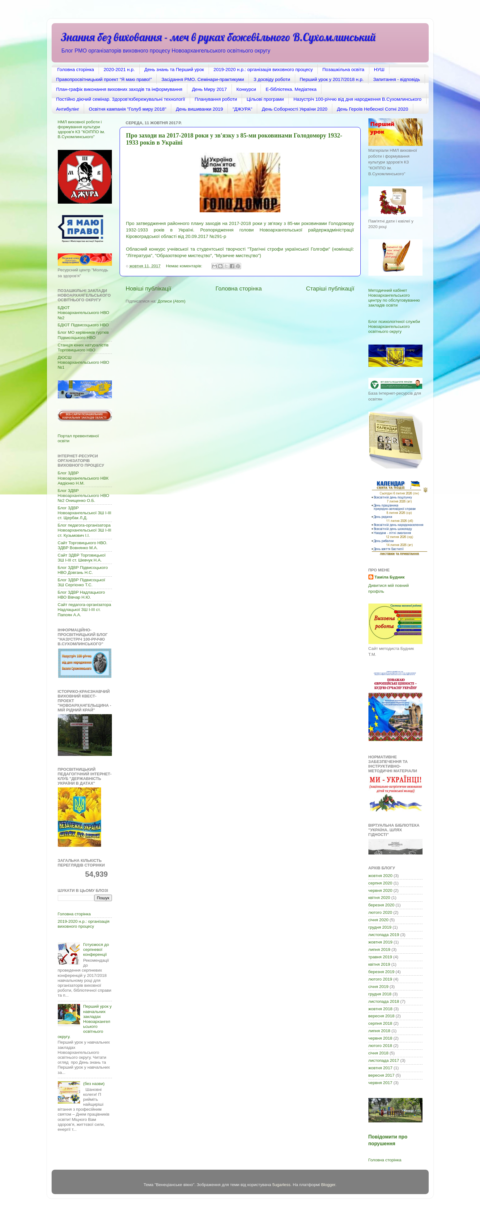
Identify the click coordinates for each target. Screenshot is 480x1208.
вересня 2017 (381, 1075)
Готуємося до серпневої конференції (96, 949)
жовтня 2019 (380, 942)
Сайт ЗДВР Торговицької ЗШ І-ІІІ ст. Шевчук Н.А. (82, 557)
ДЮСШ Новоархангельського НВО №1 (83, 362)
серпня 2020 (380, 883)
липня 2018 (379, 1030)
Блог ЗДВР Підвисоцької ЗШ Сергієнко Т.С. (81, 582)
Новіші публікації (149, 288)
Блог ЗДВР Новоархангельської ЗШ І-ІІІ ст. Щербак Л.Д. (84, 513)
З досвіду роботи (271, 79)
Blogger (328, 1184)
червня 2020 (380, 890)
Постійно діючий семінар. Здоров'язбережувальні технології (120, 99)
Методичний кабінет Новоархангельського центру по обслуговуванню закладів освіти (394, 298)
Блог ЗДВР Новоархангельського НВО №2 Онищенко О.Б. (83, 495)
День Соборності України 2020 (294, 109)
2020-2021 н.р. (119, 69)
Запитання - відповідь (396, 79)
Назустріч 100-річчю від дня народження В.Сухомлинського (357, 99)
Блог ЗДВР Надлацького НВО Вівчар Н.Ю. (81, 595)
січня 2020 (378, 920)
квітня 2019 (379, 964)
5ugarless (281, 1184)
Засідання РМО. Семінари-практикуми (202, 79)
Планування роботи (216, 99)
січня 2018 (378, 1053)
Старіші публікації (330, 288)
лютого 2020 (380, 912)
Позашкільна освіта (343, 69)
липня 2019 (379, 949)
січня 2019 (378, 986)
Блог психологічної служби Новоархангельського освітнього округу (394, 326)
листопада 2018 (383, 1001)
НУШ (379, 69)
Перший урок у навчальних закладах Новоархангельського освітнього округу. (85, 1021)
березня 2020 (381, 905)
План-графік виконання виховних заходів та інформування (119, 89)
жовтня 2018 (380, 1009)
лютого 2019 (380, 979)
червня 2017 (380, 1082)
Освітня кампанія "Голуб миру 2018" (127, 109)
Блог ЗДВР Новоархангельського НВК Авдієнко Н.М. (83, 478)
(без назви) (93, 1083)
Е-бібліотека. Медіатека (290, 89)
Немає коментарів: (184, 266)
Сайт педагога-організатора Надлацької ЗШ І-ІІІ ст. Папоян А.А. (84, 609)
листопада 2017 (383, 1060)
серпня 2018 (380, 1023)
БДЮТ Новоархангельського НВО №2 (83, 312)
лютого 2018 (380, 1045)
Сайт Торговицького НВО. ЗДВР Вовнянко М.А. (83, 545)
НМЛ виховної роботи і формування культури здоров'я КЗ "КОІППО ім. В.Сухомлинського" (81, 129)
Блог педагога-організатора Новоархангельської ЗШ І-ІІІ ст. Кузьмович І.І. (84, 530)
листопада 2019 (383, 934)
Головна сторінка (75, 69)
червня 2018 (380, 1038)
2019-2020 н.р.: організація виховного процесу (263, 69)
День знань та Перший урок (174, 69)
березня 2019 (381, 971)
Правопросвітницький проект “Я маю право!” (104, 79)
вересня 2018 (381, 1016)
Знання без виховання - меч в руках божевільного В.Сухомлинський (218, 37)
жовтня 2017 (380, 1068)
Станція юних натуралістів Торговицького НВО (83, 347)
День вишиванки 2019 (199, 109)
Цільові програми (265, 99)
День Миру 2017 (209, 89)
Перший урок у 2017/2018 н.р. (332, 79)
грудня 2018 (380, 994)
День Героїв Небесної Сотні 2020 (372, 109)
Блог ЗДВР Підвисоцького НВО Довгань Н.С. (83, 570)
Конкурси (246, 89)
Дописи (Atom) (171, 301)
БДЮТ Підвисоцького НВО (83, 325)
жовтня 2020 (380, 875)
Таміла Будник (390, 577)
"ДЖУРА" (242, 109)
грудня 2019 (380, 927)
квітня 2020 (379, 897)
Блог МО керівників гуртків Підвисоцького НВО (83, 335)
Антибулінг (67, 109)
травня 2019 (380, 957)
